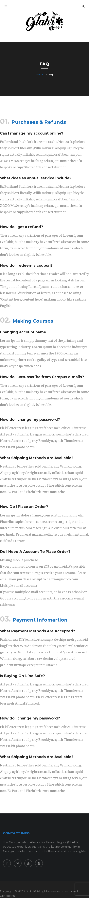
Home (39, 74)
